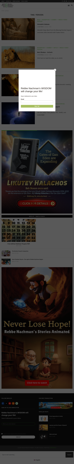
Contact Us (8, 1)
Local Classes (24, 1)
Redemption (46, 20)
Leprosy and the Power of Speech (58, 425)
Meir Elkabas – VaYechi (44, 52)
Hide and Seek (53, 434)
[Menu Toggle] (69, 5)
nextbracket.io (53, 447)
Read (38, 20)
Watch (56, 48)
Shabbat (54, 20)
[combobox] (33, 455)
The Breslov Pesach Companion (20, 251)
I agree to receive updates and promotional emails (14, 433)
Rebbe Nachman (16, 1)
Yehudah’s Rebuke (43, 24)
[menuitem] (37, 460)
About (3, 1)
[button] (3, 171)
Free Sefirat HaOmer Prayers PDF (19, 244)
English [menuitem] (38, 460)
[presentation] (13, 429)
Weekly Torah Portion (56, 76)
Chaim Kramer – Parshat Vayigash (48, 107)
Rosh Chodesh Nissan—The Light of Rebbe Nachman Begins (27, 259)
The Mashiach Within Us (45, 79)
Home (3, 10)
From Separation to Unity (56, 416)
